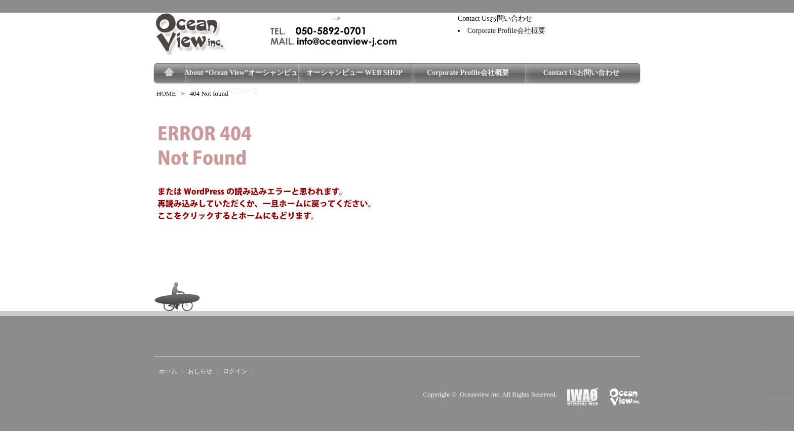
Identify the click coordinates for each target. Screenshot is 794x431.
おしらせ (200, 371)
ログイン (235, 371)
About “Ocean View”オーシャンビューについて (241, 75)
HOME (166, 93)
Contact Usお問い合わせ (581, 72)
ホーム (168, 371)
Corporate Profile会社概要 (506, 30)
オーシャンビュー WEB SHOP (354, 72)
